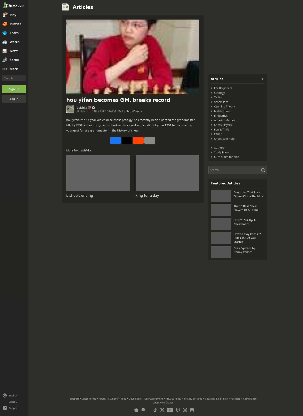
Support (74, 398)
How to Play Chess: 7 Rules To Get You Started (247, 238)
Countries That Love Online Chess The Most (249, 194)
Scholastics (221, 102)
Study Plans (221, 152)
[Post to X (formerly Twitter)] (127, 140)
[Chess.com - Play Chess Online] (14, 6)
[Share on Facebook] (115, 140)
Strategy (219, 93)
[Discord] (192, 410)
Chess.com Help (224, 138)
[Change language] (14, 395)
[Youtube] (170, 410)
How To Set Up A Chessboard (244, 222)
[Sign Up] (14, 89)
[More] (14, 68)
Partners (235, 398)
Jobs (123, 398)
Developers (135, 398)
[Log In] (14, 99)
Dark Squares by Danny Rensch (244, 250)
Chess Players (134, 111)
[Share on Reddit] (138, 140)
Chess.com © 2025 (163, 402)
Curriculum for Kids (226, 157)
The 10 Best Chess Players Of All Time (246, 208)
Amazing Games (224, 120)
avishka (82, 107)
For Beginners (223, 88)
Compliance (250, 398)
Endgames (221, 115)
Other (218, 134)
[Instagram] (185, 410)
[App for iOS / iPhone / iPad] (136, 410)
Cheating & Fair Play (216, 398)
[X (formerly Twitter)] (162, 410)
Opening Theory (224, 106)
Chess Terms (89, 398)
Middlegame (222, 111)
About (102, 398)
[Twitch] (178, 410)
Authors (219, 147)
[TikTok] (155, 410)
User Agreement (153, 398)
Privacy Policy (173, 398)
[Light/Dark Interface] (14, 402)
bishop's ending (79, 195)
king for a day (147, 195)
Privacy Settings (193, 398)
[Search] (14, 78)
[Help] (14, 408)
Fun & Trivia (221, 129)
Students (113, 398)
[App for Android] (143, 410)
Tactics (218, 97)
